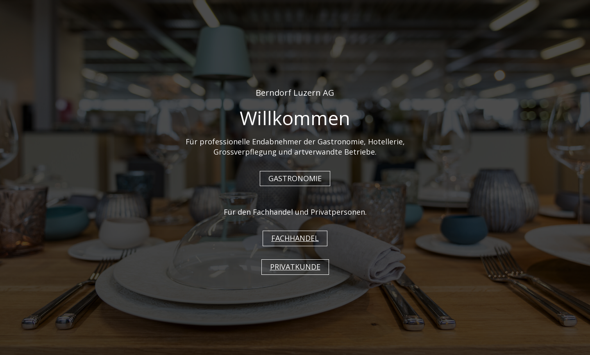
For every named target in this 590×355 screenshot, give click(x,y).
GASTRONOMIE (295, 178)
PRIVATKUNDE (295, 267)
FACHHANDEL (295, 238)
